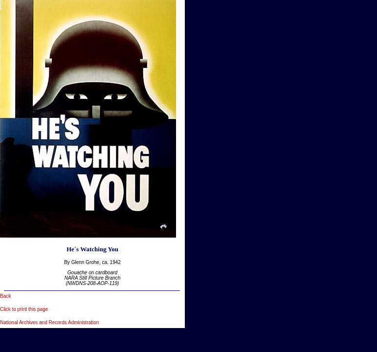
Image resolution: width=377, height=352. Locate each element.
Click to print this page (24, 309)
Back (5, 296)
